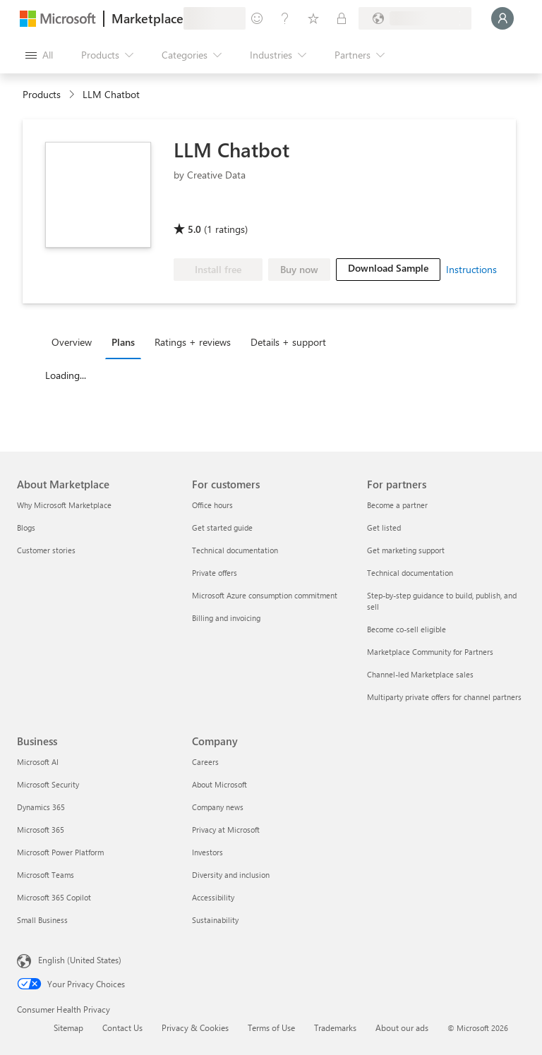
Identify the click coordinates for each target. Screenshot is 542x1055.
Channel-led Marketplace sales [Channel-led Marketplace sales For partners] (420, 674)
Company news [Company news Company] (217, 807)
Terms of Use (271, 1027)
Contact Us (122, 1027)
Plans (123, 342)
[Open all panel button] (39, 55)
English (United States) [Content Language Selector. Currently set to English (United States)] (79, 959)
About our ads (401, 1027)
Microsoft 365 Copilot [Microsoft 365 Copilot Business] (54, 897)
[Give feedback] (257, 18)
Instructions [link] (471, 269)
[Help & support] (285, 18)
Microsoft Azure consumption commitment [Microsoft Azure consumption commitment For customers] (264, 595)
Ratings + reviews (193, 342)
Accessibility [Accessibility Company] (213, 897)
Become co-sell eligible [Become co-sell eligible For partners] (406, 629)
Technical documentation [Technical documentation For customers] (235, 550)
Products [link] (42, 94)
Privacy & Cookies (195, 1027)
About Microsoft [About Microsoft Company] (219, 784)
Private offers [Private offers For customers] (214, 572)
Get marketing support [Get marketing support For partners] (406, 550)
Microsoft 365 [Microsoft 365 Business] (40, 829)
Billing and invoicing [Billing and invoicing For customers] (226, 618)
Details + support (288, 342)
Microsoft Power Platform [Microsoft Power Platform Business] (60, 852)
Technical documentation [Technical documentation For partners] (410, 572)
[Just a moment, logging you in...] (502, 18)
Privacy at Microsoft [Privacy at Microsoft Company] (226, 829)
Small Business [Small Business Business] (42, 920)
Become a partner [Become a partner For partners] (397, 505)
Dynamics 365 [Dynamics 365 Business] (41, 807)
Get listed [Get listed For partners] (384, 527)
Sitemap (68, 1027)
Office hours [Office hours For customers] (212, 505)
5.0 (194, 229)
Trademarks (335, 1027)
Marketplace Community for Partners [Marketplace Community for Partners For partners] (430, 651)
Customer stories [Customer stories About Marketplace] (46, 550)
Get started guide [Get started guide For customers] (222, 527)
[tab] (75, 341)
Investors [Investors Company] (207, 852)
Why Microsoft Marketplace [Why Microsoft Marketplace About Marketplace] (64, 505)
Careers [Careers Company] (205, 761)
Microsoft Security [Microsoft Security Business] (48, 784)
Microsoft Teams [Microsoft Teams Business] (45, 874)
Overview (72, 342)
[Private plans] (341, 18)
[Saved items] (313, 18)
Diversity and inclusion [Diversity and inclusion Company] (231, 874)
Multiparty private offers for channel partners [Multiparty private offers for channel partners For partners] (444, 697)
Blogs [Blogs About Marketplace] (26, 527)
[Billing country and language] (415, 18)
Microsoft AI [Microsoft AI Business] (38, 761)
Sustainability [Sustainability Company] (215, 920)
